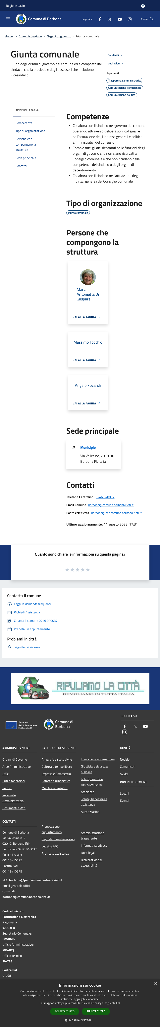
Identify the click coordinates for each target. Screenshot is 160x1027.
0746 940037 (105, 497)
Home (9, 36)
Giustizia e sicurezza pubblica (94, 769)
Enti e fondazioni (13, 780)
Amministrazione (30, 36)
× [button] (155, 983)
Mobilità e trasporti (55, 788)
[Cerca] (151, 19)
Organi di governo (59, 36)
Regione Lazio (15, 5)
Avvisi (124, 773)
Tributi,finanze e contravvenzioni (92, 782)
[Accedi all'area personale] (142, 5)
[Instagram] (128, 19)
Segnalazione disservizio (58, 839)
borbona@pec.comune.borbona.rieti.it (116, 512)
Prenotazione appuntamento (52, 829)
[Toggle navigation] (8, 18)
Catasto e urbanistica (56, 780)
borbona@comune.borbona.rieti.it (110, 504)
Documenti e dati (14, 807)
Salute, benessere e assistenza (94, 802)
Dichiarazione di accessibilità (91, 862)
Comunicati (127, 766)
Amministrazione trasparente (92, 835)
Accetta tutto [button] (65, 1011)
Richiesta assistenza (55, 853)
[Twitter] (108, 19)
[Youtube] (118, 19)
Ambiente (87, 791)
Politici (7, 788)
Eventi (124, 800)
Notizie (125, 759)
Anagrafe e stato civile (57, 759)
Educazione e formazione (98, 759)
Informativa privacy (94, 845)
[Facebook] (98, 19)
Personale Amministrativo (13, 798)
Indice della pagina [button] (27, 110)
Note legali (88, 852)
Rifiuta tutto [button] (95, 1011)
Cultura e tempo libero (57, 766)
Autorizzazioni (90, 811)
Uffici (5, 773)
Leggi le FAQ (50, 846)
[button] (80, 1020)
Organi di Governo (14, 759)
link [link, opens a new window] (118, 1003)
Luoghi (124, 793)
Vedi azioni (117, 63)
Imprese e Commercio (56, 773)
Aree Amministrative (16, 766)
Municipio (88, 447)
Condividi (116, 55)
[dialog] (80, 1003)
